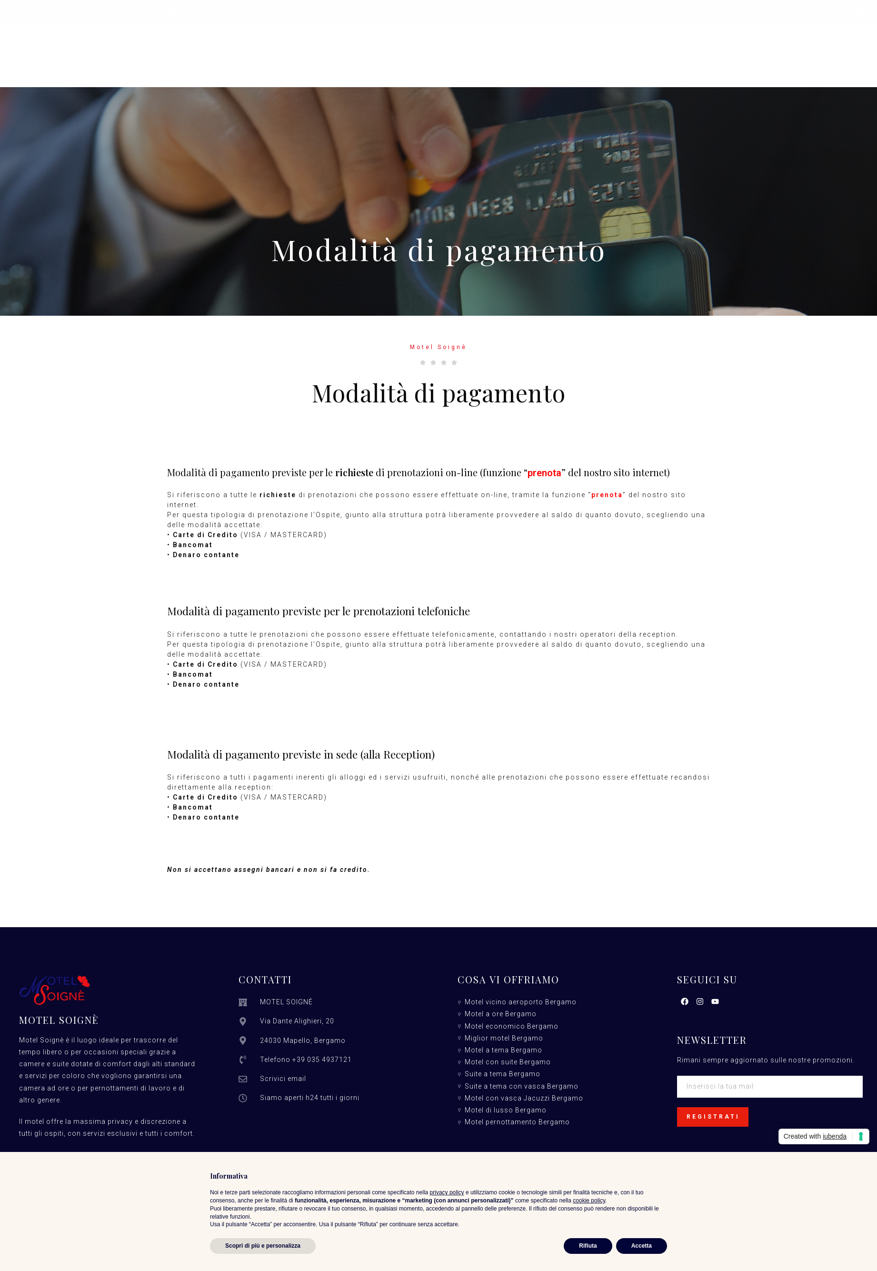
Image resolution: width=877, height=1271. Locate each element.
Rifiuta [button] (588, 1245)
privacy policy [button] (447, 1192)
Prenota (619, 50)
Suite (313, 50)
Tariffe (408, 50)
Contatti (565, 50)
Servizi (359, 50)
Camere (266, 50)
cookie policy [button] (589, 1200)
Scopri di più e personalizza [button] (262, 1245)
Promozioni (467, 50)
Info (519, 50)
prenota (544, 473)
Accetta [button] (641, 1245)
